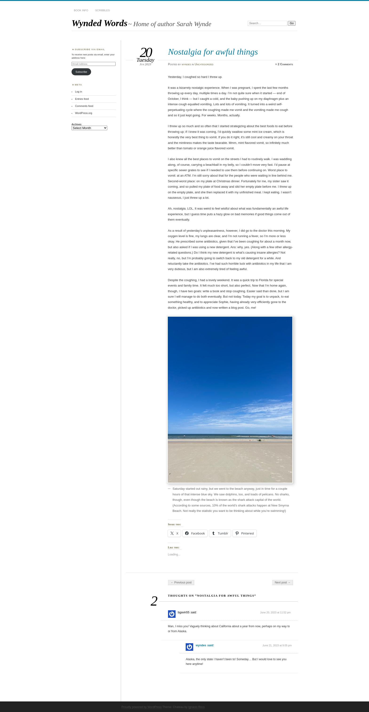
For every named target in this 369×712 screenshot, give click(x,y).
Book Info (81, 10)
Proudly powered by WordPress (141, 707)
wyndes (186, 64)
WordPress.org (83, 113)
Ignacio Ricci (196, 707)
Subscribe (81, 71)
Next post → (283, 582)
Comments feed (84, 106)
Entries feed (82, 98)
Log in (78, 91)
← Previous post (181, 582)
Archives (76, 124)
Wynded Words (99, 23)
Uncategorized (204, 64)
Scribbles (102, 10)
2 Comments (285, 64)
